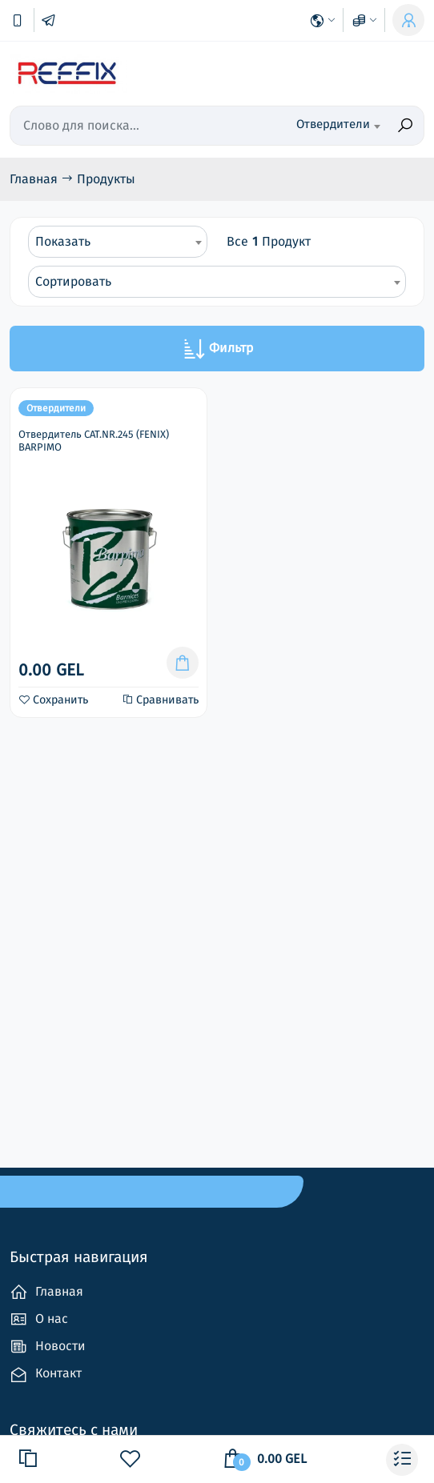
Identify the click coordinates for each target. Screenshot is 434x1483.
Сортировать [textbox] (73, 281)
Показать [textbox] (62, 241)
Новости (48, 1346)
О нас (39, 1319)
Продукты (106, 178)
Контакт (46, 1374)
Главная (35, 178)
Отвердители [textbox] (333, 124)
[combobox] (327, 126)
